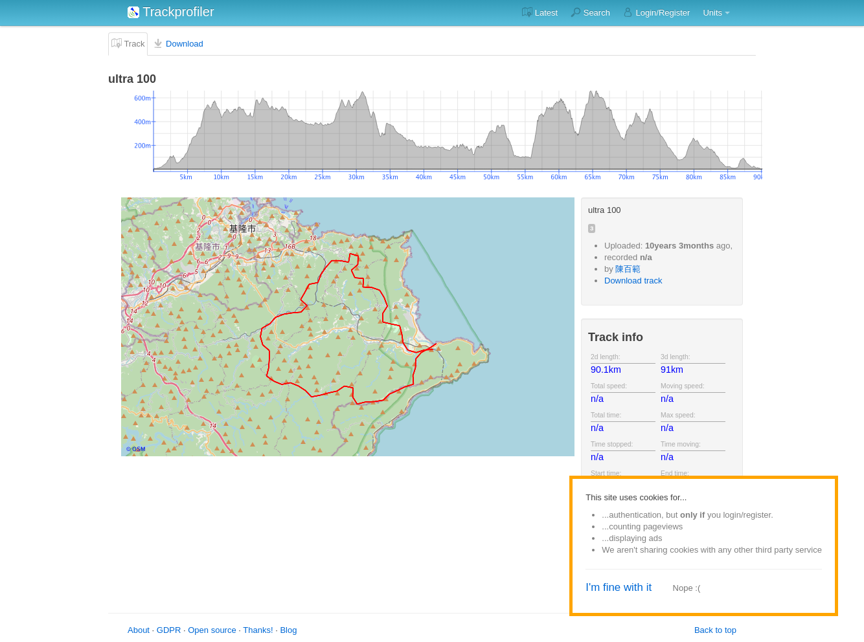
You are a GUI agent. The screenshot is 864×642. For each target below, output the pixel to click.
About (139, 630)
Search (590, 12)
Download (178, 43)
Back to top (715, 630)
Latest (540, 12)
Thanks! (258, 630)
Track (127, 43)
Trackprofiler (171, 12)
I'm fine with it (618, 587)
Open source (212, 630)
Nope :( (687, 588)
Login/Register (656, 12)
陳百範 (628, 269)
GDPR (169, 630)
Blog (288, 630)
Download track (633, 280)
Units (712, 12)
